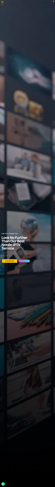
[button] (53, 1)
